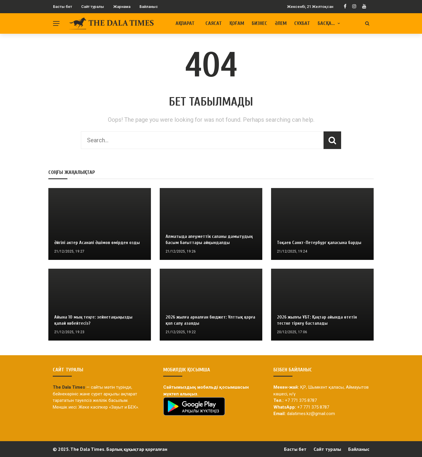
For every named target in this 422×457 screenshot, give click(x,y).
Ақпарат (185, 23)
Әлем (281, 23)
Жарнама (121, 6)
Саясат (213, 23)
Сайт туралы (92, 6)
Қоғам (236, 23)
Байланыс (148, 6)
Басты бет (62, 6)
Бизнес (259, 23)
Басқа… (326, 23)
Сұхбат (302, 23)
